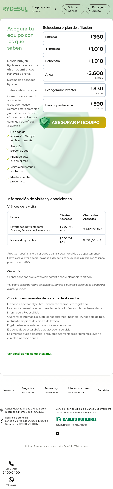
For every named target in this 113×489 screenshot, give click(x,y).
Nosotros (9, 390)
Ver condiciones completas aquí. (29, 354)
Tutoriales (104, 390)
